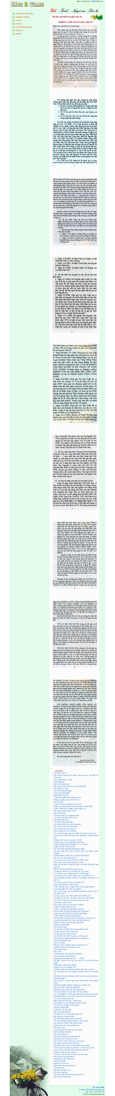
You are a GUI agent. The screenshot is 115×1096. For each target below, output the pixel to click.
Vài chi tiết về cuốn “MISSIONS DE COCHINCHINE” (72, 873)
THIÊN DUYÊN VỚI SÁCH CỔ (64, 847)
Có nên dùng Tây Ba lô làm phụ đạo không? (68, 1030)
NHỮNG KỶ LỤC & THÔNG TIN (65, 967)
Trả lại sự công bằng (60, 1072)
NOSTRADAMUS (60, 978)
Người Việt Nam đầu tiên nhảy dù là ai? (67, 947)
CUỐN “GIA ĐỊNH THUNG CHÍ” (65, 907)
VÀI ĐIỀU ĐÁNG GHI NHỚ (63, 822)
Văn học (19, 24)
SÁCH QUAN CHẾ (60, 927)
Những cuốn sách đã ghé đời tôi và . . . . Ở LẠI (69, 958)
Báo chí (18, 34)
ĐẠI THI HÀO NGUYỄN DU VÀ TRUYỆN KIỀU (70, 786)
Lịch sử (18, 20)
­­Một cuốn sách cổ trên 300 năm (64, 1016)
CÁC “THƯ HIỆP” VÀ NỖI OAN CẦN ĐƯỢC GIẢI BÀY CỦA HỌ (76, 994)
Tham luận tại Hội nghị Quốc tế (64, 1056)
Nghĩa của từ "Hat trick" (62, 1063)
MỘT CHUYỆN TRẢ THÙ (62, 1032)
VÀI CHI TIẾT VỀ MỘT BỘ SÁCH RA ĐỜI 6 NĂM (71, 929)
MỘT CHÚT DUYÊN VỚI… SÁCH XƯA (67, 1001)
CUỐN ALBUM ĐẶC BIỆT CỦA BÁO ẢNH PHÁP (70, 914)
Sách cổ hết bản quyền (24, 27)
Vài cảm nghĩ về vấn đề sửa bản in (65, 934)
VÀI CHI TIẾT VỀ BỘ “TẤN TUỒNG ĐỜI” (68, 1023)
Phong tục (19, 30)
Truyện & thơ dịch (22, 17)
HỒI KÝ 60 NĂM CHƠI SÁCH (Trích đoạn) (68, 869)
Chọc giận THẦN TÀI (61, 1034)
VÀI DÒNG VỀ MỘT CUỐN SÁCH (65, 818)
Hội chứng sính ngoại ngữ (62, 1077)
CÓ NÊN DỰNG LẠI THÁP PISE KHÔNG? (68, 954)
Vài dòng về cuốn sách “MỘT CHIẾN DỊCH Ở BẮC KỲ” (72, 896)
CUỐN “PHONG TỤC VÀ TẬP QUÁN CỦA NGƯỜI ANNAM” (74, 887)
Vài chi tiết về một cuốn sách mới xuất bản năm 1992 (71, 900)
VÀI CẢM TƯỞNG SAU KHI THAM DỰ (67, 824)
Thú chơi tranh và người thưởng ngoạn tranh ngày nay (71, 938)
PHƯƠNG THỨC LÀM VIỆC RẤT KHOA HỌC (69, 989)
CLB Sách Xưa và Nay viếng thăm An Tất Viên (69, 842)
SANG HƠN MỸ (59, 782)
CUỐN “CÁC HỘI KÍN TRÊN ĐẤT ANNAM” (69, 909)
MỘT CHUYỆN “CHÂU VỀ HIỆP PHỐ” (67, 987)
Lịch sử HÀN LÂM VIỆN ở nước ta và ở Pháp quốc (71, 936)
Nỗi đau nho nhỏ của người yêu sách (66, 1039)
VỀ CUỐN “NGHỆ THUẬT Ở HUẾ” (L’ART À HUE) (71, 1021)
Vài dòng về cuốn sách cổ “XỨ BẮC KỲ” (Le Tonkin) (71, 871)
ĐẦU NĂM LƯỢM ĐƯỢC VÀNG (65, 811)
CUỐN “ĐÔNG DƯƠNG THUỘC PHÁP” (67, 916)
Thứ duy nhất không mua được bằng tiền (67, 1036)
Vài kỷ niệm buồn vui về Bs (63, 780)
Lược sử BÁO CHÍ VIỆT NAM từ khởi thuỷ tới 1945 (71, 1050)
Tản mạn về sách (59, 1027)
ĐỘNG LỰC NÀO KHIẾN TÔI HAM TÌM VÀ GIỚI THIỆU (73, 806)
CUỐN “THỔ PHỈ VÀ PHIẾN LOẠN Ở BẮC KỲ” (70, 809)
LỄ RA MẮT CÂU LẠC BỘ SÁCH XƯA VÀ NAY (70, 1003)
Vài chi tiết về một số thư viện (64, 998)
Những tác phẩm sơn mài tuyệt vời (65, 1052)
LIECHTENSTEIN (60, 813)
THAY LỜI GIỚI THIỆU (62, 793)
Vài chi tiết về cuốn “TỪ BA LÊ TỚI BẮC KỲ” (69, 882)
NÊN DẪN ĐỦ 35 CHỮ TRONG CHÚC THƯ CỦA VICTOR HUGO (76, 976)
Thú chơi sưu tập (59, 943)
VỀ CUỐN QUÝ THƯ (61, 789)
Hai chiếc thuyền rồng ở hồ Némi (65, 956)
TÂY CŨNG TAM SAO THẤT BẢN (65, 826)
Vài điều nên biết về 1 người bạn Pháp (66, 815)
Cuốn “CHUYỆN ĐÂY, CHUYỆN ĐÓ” (66, 885)
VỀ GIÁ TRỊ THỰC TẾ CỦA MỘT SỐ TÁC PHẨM (70, 992)
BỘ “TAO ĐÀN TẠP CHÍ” (62, 1012)
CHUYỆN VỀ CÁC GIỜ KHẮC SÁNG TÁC (68, 1014)
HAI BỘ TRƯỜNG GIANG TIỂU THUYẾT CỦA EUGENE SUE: (75, 996)
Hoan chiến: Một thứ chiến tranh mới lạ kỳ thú (69, 1074)
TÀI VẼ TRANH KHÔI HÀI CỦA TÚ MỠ (67, 1019)
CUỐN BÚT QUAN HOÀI (62, 1010)
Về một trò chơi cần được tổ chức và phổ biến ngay (71, 1054)
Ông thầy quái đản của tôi (62, 1070)
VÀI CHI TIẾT (58, 802)
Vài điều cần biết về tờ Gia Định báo (66, 931)
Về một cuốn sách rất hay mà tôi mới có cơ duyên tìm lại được (74, 1048)
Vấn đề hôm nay (59, 1068)
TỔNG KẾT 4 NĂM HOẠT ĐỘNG (65, 965)
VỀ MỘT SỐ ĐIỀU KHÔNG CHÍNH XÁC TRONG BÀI (72, 985)
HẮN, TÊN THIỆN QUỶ (62, 784)
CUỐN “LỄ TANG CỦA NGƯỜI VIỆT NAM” (69, 922)
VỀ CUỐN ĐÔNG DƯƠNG (63, 791)
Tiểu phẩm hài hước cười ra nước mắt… (67, 1043)
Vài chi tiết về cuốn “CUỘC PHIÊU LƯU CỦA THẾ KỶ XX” (74, 876)
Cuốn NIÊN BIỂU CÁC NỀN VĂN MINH (67, 889)
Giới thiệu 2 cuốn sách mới (63, 902)
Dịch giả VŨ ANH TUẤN (24, 14)
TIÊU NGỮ (57, 952)
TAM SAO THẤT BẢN (61, 1007)
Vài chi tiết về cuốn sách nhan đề (64, 829)
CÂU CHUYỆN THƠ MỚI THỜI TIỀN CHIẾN (69, 849)
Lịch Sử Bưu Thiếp (60, 949)
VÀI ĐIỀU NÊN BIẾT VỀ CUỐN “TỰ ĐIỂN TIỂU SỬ (71, 920)
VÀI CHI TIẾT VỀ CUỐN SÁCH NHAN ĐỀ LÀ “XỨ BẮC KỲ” (74, 918)
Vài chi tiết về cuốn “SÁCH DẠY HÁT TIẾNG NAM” (71, 860)
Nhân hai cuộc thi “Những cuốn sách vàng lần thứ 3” (71, 945)
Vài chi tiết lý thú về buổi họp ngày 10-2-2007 (69, 862)
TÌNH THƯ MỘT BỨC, (61, 820)
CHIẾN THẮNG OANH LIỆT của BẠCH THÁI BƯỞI (71, 856)
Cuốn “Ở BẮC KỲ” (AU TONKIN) (65, 831)
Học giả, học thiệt (60, 1061)
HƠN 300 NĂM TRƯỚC (62, 925)
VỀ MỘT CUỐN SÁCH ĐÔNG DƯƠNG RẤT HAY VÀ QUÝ (74, 969)
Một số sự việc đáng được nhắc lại (65, 858)
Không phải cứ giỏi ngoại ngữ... (64, 1059)
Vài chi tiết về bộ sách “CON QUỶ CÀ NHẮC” (69, 905)
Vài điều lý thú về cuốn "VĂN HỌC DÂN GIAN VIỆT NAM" (74, 898)
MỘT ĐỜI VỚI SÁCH (61, 795)
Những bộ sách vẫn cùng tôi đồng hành (66, 1025)
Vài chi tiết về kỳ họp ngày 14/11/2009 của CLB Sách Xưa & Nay (75, 833)
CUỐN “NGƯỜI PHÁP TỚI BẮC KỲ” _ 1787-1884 (70, 844)
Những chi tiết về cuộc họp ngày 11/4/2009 (68, 840)
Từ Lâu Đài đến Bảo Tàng (62, 940)
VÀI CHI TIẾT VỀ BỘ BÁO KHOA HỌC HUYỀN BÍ (71, 911)
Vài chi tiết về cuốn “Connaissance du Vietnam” (69, 1041)
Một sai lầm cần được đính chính (64, 1065)
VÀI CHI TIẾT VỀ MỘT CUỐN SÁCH (66, 1005)
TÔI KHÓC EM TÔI (60, 773)
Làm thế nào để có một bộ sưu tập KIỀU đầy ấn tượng (72, 1045)
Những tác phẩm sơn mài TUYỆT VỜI (66, 800)
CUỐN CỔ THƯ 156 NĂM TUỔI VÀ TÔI (67, 804)
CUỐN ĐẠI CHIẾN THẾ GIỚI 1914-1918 (67, 797)
